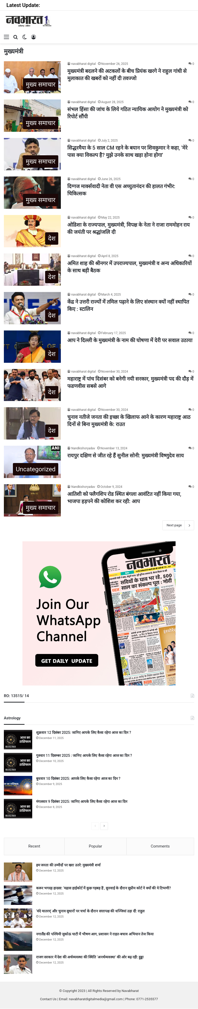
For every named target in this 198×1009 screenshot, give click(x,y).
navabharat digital (83, 64)
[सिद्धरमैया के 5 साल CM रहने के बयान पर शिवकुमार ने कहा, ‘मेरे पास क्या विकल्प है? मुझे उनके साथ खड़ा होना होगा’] (32, 154)
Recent (34, 846)
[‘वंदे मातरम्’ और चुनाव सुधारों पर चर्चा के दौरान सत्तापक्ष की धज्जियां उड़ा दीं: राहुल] (18, 918)
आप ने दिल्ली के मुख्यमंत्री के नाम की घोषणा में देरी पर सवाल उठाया (129, 340)
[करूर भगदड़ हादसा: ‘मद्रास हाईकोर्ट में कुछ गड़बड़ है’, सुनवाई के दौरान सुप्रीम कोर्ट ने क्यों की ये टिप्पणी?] (18, 895)
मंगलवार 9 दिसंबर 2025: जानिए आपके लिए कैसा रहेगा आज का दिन (81, 801)
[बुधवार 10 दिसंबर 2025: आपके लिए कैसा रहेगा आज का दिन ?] (18, 785)
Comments (160, 846)
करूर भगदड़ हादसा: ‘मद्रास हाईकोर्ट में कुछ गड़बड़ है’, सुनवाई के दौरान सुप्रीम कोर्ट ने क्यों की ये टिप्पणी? (103, 889)
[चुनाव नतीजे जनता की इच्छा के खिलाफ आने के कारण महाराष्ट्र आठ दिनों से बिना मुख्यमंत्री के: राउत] (32, 423)
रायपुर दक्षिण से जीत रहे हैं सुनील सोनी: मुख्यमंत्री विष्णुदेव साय (125, 455)
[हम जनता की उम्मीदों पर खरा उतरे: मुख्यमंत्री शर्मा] (18, 872)
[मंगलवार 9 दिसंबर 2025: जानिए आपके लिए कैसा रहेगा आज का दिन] (18, 808)
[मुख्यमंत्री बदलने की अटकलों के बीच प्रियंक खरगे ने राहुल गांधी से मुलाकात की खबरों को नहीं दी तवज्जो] (32, 77)
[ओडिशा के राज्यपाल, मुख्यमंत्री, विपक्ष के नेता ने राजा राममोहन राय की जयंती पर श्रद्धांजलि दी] (32, 231)
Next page (178, 525)
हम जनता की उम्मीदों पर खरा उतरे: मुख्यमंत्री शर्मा (68, 866)
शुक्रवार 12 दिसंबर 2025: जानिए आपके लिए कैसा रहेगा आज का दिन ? (83, 732)
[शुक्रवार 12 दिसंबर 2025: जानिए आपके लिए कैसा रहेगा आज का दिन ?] (18, 739)
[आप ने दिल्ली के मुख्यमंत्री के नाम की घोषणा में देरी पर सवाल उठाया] (32, 346)
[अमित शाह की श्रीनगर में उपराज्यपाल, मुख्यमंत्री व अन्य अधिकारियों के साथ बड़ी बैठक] (32, 269)
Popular (95, 846)
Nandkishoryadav (83, 448)
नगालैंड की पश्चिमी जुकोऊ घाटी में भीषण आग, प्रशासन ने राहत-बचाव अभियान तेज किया (95, 935)
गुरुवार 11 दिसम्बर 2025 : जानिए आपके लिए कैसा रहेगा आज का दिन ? (84, 755)
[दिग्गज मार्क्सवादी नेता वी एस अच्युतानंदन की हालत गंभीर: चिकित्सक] (32, 192)
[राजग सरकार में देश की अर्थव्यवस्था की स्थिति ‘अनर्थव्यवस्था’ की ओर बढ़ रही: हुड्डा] (18, 964)
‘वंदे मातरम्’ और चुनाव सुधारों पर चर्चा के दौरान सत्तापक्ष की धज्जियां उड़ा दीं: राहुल (90, 912)
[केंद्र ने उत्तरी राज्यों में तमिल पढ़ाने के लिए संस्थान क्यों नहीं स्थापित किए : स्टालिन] (32, 308)
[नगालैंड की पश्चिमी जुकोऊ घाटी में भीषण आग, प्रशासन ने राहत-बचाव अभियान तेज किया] (18, 941)
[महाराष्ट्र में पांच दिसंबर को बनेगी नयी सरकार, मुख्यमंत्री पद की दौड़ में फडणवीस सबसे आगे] (32, 385)
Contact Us (48, 1000)
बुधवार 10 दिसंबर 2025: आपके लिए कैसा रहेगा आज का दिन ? (78, 778)
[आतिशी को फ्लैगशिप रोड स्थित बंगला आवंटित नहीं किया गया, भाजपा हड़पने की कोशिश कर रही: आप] (32, 500)
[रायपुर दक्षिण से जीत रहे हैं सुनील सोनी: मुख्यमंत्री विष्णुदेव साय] (32, 462)
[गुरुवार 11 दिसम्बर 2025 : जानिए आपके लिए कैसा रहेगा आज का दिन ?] (18, 762)
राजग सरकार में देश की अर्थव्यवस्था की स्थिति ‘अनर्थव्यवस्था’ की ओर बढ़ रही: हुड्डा (90, 958)
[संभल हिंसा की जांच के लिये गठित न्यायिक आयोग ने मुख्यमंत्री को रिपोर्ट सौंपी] (32, 115)
